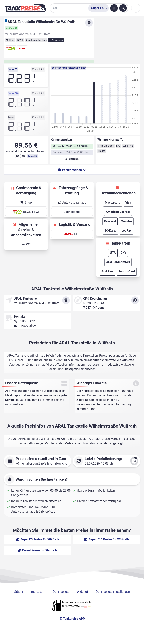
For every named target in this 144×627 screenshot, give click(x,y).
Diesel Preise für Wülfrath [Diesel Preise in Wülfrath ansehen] (37, 550)
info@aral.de (27, 325)
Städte (18, 591)
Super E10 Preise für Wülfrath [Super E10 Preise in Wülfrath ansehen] (106, 539)
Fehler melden (72, 170)
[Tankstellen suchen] (123, 8)
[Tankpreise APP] (72, 619)
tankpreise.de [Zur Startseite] (51, 395)
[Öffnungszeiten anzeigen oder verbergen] (72, 159)
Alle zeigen (56, 40)
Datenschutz (61, 591)
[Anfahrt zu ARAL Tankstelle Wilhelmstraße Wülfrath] (89, 23)
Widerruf (82, 591)
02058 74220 (27, 321)
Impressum (37, 591)
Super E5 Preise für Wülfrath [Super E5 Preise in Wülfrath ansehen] (37, 539)
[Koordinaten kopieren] (135, 300)
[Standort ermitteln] (114, 8)
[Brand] (25, 8)
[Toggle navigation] (135, 8)
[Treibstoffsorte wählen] (98, 8)
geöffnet (11, 28)
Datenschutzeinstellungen (113, 591)
